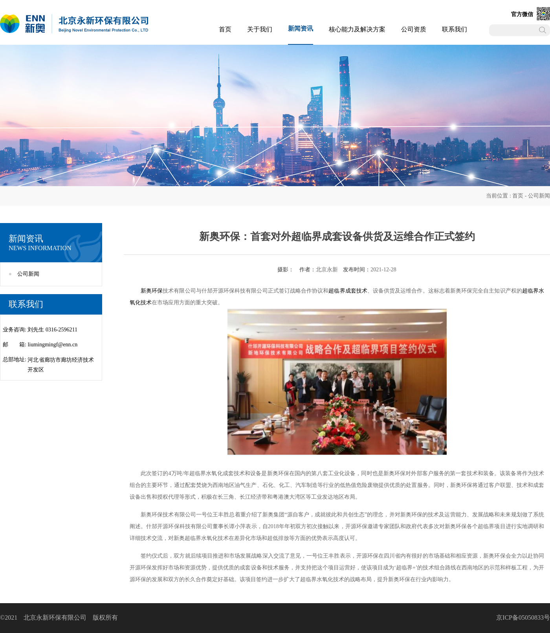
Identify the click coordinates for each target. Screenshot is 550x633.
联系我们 (454, 29)
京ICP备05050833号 (523, 617)
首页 (225, 29)
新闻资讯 (300, 28)
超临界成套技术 (347, 291)
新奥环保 (152, 291)
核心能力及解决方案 (357, 29)
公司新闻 (539, 196)
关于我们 (259, 29)
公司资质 (413, 29)
